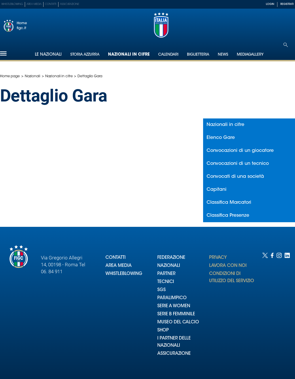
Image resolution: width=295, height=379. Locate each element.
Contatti (50, 4)
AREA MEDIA (118, 266)
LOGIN (270, 4)
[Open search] (285, 45)
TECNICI (165, 282)
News (223, 54)
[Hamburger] (3, 53)
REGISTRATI (287, 4)
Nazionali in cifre (129, 55)
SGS (161, 290)
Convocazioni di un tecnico (238, 163)
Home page (10, 76)
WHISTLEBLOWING (123, 274)
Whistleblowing (12, 4)
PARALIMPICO (172, 298)
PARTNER (166, 274)
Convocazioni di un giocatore (240, 150)
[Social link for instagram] (279, 310)
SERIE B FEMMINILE (176, 314)
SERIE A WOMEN (173, 306)
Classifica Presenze (228, 215)
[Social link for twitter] (265, 310)
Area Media (34, 4)
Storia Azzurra (84, 54)
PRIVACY (218, 258)
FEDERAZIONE (171, 258)
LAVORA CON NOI (228, 266)
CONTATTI (115, 258)
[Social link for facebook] (272, 310)
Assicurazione (69, 4)
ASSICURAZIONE (174, 354)
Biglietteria (198, 54)
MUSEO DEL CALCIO (178, 322)
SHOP (163, 330)
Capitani (216, 189)
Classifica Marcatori (229, 202)
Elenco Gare (221, 137)
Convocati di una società (235, 176)
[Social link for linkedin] (287, 310)
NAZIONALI (168, 266)
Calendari (168, 54)
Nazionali (32, 76)
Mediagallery (250, 54)
